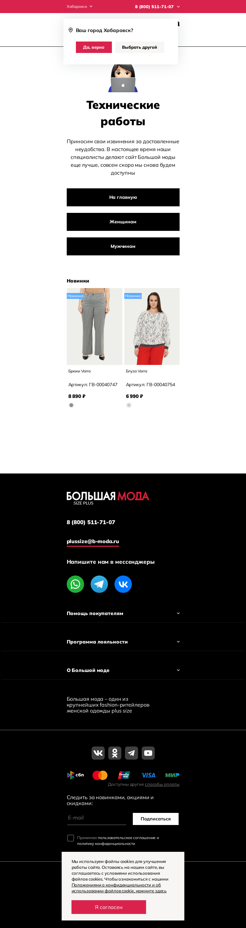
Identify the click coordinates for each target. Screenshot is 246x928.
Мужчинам (123, 246)
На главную (123, 197)
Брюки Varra (79, 371)
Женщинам (123, 222)
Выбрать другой (139, 47)
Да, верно (93, 47)
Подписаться (156, 819)
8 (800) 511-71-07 (91, 522)
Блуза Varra (136, 371)
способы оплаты (162, 784)
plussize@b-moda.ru (93, 541)
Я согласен (109, 907)
